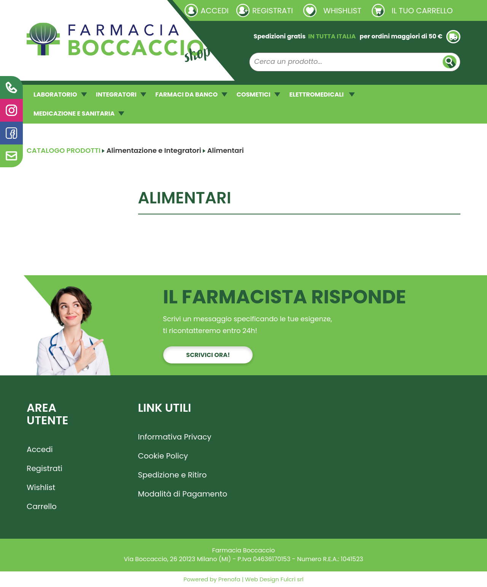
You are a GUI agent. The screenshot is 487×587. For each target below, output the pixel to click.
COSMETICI (258, 94)
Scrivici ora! (208, 355)
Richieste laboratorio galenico (72, 10)
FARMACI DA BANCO (191, 94)
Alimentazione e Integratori (154, 150)
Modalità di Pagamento (183, 494)
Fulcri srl (291, 579)
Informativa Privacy (175, 437)
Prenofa (228, 579)
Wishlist (41, 487)
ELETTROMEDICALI (322, 94)
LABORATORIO (60, 94)
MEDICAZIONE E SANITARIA (78, 113)
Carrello (42, 506)
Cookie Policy (163, 456)
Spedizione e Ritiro (172, 475)
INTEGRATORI (121, 94)
